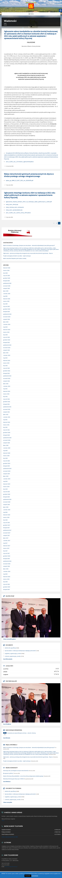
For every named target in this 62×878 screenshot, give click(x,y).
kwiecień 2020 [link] (6, 453)
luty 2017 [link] (5, 551)
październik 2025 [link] (7, 283)
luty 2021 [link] (5, 427)
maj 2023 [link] (5, 358)
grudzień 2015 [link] (6, 587)
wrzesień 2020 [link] (6, 440)
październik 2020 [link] (7, 437)
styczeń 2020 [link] (6, 461)
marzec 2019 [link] (6, 486)
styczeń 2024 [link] (6, 337)
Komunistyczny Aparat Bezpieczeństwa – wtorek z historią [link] (21, 733)
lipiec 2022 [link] (5, 383)
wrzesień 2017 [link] (6, 533)
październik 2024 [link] (7, 314)
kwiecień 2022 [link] (6, 391)
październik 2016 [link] (7, 561)
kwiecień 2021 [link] (6, 422)
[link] (31, 6)
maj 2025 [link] (5, 296)
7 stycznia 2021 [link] (9, 185)
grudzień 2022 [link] (6, 370)
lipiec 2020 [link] (5, 445)
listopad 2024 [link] (6, 311)
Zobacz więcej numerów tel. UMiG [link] (10, 837)
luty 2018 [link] (5, 520)
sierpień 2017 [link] (6, 535)
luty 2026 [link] (5, 273)
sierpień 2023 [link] (6, 350)
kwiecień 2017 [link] (6, 545)
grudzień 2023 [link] (6, 340)
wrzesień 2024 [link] (6, 316)
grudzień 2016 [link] (6, 556)
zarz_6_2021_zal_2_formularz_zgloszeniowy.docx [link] (20, 161)
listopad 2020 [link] (6, 435)
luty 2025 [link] (5, 304)
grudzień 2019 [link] (6, 463)
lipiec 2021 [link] (5, 414)
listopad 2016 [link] (6, 558)
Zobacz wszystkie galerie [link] (9, 639)
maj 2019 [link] (5, 481)
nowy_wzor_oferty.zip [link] (12, 204)
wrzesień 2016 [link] (6, 563)
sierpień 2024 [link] (6, 319)
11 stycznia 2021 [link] (10, 166)
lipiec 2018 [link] (5, 507)
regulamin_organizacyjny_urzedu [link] (13, 653)
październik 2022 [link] (7, 376)
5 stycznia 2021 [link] (9, 217)
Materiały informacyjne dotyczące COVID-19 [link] (13, 779)
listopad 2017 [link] (6, 527)
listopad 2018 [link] (6, 497)
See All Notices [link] (6, 781)
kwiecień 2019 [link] (6, 484)
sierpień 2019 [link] (6, 473)
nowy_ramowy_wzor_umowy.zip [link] (15, 207)
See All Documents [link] (7, 659)
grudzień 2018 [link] (6, 494)
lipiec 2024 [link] (5, 322)
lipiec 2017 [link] (5, 538)
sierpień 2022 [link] (6, 381)
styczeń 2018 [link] (6, 522)
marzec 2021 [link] (6, 425)
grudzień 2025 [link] (6, 278)
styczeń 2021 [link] (6, 430)
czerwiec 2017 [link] (6, 540)
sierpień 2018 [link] (6, 504)
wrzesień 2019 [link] (6, 471)
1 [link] (56, 223)
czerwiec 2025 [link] (6, 293)
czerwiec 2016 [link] (6, 571)
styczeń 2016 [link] (6, 584)
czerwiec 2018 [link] (6, 509)
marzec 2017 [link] (6, 548)
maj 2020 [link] (5, 450)
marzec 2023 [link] (6, 363)
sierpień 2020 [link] (6, 442)
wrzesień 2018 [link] (6, 502)
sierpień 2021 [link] (6, 412)
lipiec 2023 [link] (5, 352)
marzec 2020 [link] (6, 455)
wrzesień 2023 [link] (6, 347)
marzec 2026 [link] (6, 270)
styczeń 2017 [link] (6, 553)
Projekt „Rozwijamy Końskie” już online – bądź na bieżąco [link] (17, 256)
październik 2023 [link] (7, 345)
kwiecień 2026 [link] (6, 268)
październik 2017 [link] (7, 530)
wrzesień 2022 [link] (6, 378)
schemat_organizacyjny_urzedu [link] (12, 656)
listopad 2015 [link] (6, 589)
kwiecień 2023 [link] (6, 360)
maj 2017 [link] (5, 543)
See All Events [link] (6, 738)
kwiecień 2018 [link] (6, 515)
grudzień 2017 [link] (6, 525)
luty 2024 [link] (5, 334)
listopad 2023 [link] (6, 342)
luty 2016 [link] (5, 581)
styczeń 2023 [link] (6, 368)
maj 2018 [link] (5, 512)
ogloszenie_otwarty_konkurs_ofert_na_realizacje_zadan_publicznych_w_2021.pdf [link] (29, 201)
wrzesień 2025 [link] (6, 286)
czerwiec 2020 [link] (6, 448)
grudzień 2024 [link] (6, 309)
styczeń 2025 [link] (6, 306)
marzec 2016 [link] (6, 579)
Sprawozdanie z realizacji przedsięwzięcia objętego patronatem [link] (20, 650)
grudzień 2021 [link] (6, 401)
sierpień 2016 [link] (6, 566)
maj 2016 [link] (5, 574)
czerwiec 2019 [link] (6, 478)
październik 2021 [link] (7, 406)
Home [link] (5, 25)
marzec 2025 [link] (6, 301)
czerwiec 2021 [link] (6, 417)
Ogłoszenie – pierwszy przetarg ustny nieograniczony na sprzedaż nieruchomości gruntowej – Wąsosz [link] (28, 253)
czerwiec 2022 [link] (6, 386)
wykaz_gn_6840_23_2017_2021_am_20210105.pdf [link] (19, 180)
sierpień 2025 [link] (6, 288)
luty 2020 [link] (5, 458)
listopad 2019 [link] (6, 466)
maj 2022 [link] (5, 388)
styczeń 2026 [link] (6, 275)
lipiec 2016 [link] (5, 569)
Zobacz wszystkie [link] (7, 802)
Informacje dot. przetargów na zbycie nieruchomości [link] (16, 770)
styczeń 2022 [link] (6, 399)
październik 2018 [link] (7, 499)
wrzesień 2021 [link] (6, 409)
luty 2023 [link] (5, 365)
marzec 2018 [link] (6, 517)
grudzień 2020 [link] (6, 432)
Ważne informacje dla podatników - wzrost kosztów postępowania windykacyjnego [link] (23, 776)
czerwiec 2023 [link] (6, 355)
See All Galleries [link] (7, 724)
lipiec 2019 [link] (5, 476)
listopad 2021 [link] (6, 404)
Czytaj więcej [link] (34, 875)
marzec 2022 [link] (6, 394)
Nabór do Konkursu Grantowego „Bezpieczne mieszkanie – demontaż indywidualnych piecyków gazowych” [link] (29, 245)
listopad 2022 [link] (6, 373)
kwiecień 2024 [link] (6, 329)
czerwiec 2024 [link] (6, 324)
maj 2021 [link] (5, 419)
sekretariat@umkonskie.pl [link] (11, 866)
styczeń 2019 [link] (6, 491)
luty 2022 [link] (5, 396)
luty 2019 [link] (5, 489)
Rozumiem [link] (27, 875)
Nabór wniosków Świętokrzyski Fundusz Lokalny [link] (14, 258)
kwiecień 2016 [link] (6, 576)
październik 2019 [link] (7, 468)
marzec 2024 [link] (6, 332)
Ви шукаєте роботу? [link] (8, 773)
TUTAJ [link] (3, 820)
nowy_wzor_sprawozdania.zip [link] (14, 210)
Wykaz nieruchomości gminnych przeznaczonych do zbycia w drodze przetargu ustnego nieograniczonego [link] (29, 175)
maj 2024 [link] (5, 327)
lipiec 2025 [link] (5, 291)
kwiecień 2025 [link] (6, 298)
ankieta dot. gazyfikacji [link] (10, 648)
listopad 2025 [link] (6, 280)
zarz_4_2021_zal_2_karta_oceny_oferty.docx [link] (18, 212)
